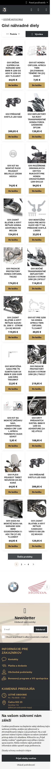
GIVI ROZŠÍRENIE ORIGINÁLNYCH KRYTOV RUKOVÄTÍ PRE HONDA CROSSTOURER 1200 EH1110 (36, 173)
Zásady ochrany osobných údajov (16, 750)
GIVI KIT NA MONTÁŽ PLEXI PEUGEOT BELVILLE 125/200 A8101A (13, 171)
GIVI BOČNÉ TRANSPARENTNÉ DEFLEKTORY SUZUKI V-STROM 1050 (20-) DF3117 (37, 273)
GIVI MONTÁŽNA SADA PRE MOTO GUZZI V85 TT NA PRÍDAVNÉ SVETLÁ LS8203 (36, 225)
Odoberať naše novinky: (25, 622)
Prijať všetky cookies (26, 758)
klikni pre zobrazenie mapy (20, 707)
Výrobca (37, 34)
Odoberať (40, 629)
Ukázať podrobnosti (26, 764)
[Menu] (46, 10)
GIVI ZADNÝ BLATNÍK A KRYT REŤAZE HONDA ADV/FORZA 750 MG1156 (13, 225)
